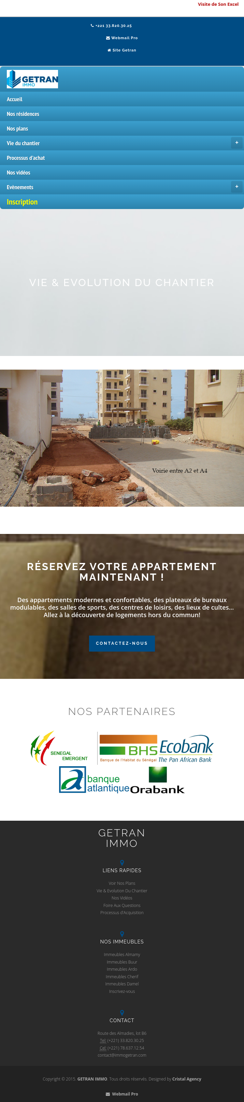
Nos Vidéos (122, 898)
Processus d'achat (26, 158)
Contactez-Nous (122, 643)
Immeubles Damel (122, 984)
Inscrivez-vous (122, 991)
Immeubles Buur (122, 962)
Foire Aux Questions (121, 905)
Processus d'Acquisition (121, 912)
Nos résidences (23, 114)
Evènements (125, 187)
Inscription (22, 201)
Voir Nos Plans (122, 883)
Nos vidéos (18, 172)
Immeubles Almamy (122, 954)
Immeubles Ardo (122, 969)
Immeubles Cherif (122, 977)
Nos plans (17, 128)
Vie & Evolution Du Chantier (122, 891)
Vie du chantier (125, 143)
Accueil (14, 99)
